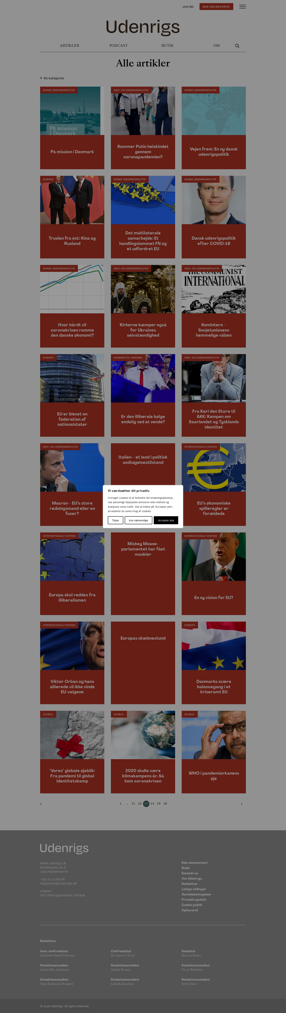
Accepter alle (166, 520)
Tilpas (115, 520)
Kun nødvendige (138, 520)
